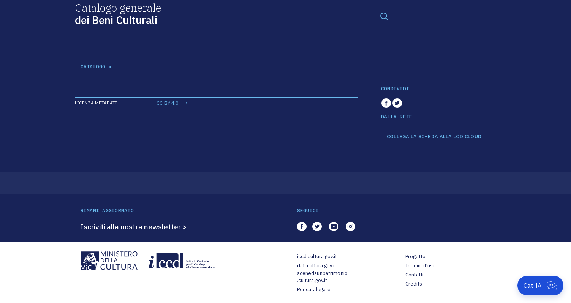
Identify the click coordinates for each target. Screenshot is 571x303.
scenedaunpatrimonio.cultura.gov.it (322, 277)
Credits (413, 284)
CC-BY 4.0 (168, 103)
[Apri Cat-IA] (540, 285)
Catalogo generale (118, 13)
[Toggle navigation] (384, 16)
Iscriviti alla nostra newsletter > (134, 226)
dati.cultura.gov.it (316, 265)
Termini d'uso (420, 265)
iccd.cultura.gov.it (317, 256)
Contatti (414, 274)
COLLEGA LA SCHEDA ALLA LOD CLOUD (434, 137)
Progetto (415, 256)
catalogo (93, 66)
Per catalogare (314, 289)
